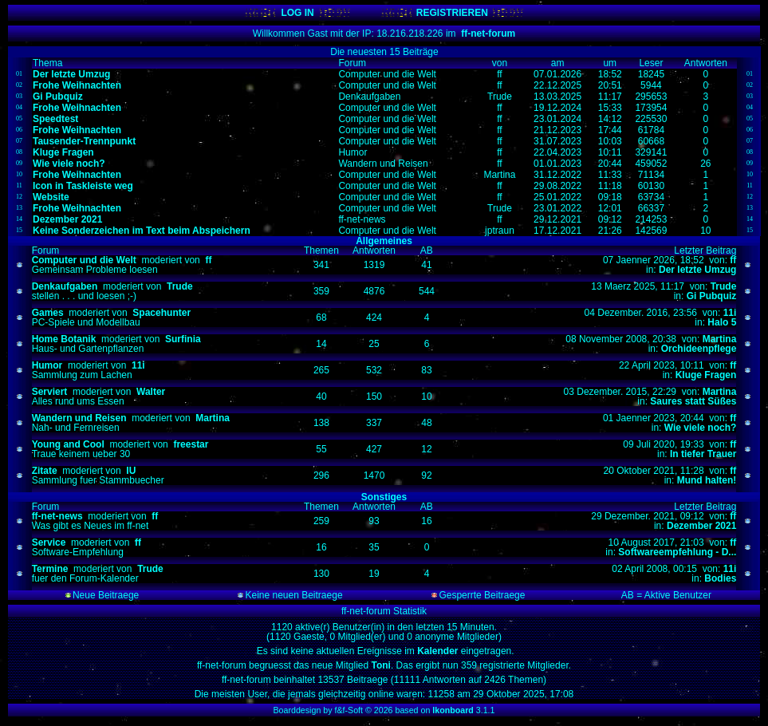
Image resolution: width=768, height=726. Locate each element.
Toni (379, 665)
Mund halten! (707, 480)
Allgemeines (384, 241)
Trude (180, 286)
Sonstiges (384, 497)
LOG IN (297, 12)
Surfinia (183, 339)
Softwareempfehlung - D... (677, 552)
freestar (190, 444)
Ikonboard (453, 710)
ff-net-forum (488, 33)
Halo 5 (721, 322)
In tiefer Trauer (703, 454)
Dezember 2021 (701, 525)
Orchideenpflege (699, 348)
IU (131, 470)
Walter (150, 391)
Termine (50, 568)
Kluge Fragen (706, 375)
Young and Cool (68, 444)
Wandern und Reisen (79, 418)
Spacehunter (161, 312)
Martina (720, 339)
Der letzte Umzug (697, 269)
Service (49, 542)
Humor (47, 365)
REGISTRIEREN (452, 12)
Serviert (50, 391)
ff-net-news (57, 516)
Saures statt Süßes (693, 401)
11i (730, 312)
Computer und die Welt (84, 260)
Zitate (44, 470)
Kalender (439, 651)
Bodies (720, 578)
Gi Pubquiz (712, 296)
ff (208, 260)
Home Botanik (64, 339)
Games (48, 312)
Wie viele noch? (700, 427)
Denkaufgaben (65, 286)
